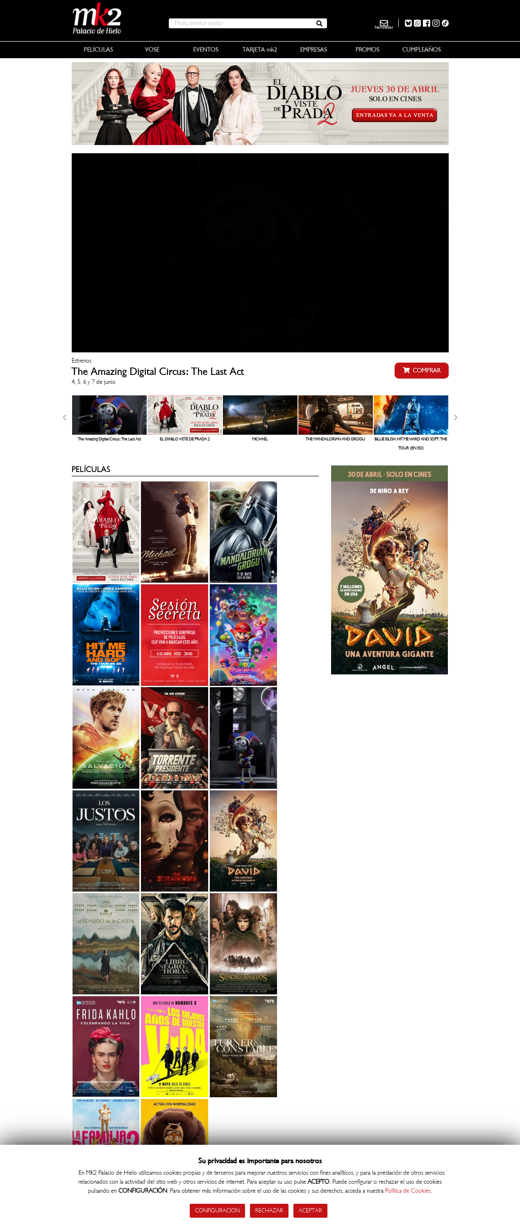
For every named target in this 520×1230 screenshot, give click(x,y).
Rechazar (269, 1210)
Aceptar (310, 1210)
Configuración (217, 1210)
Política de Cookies (408, 1191)
